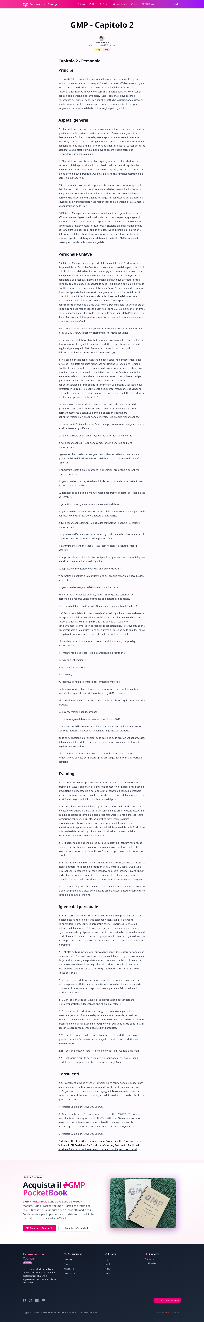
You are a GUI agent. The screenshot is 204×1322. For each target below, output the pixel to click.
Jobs (134, 4)
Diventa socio (69, 1273)
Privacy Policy (151, 1259)
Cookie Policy (151, 1263)
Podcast (105, 4)
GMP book (148, 4)
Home (81, 4)
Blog (92, 4)
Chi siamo (68, 1259)
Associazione (120, 4)
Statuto (67, 1264)
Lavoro (107, 1273)
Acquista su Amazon (39, 1228)
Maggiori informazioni (75, 1228)
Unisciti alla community (167, 1300)
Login (176, 4)
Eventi (107, 1264)
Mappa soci (69, 1269)
